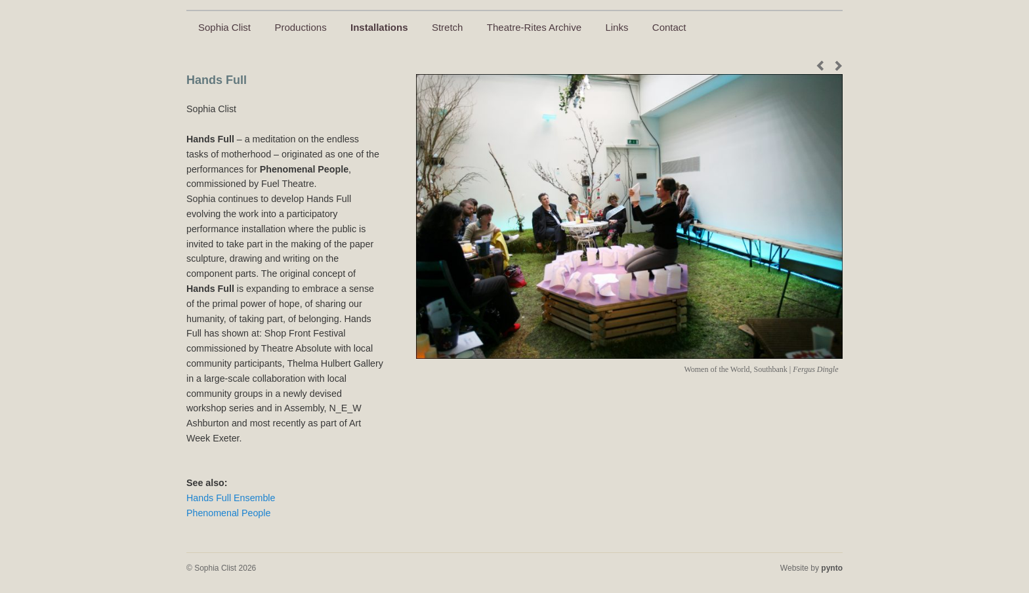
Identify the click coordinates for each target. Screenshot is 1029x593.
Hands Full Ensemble (230, 498)
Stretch (447, 27)
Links (616, 27)
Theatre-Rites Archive (534, 27)
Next (836, 65)
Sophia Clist (224, 27)
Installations (379, 27)
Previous (823, 65)
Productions (300, 27)
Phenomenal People (228, 513)
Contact (669, 27)
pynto (832, 568)
